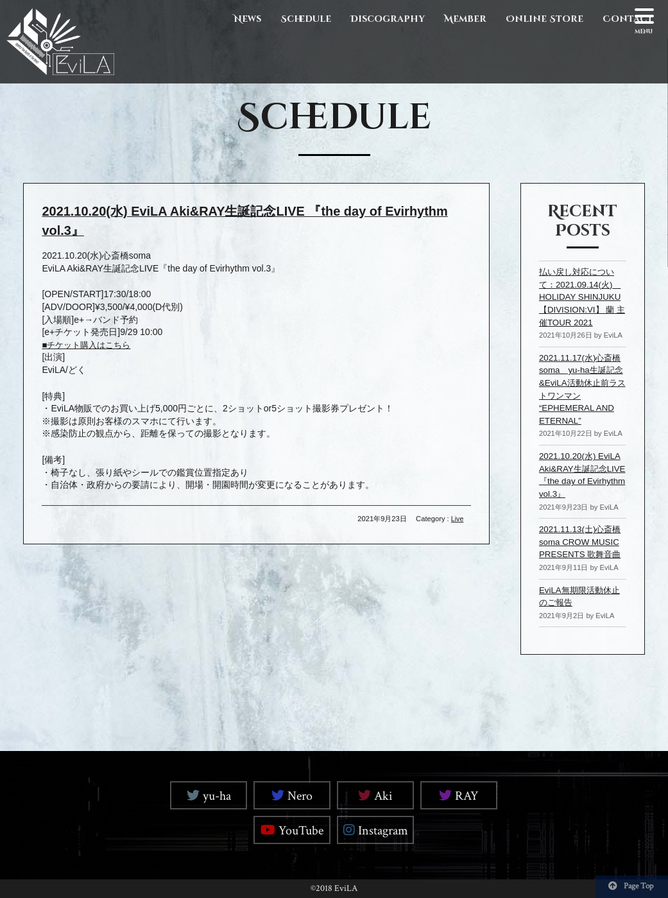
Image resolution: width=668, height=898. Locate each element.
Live (457, 518)
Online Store (544, 19)
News (247, 19)
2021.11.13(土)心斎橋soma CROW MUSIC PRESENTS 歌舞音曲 (582, 541)
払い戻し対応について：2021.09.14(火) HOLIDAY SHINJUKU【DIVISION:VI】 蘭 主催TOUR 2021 (582, 296)
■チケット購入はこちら (89, 344)
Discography (387, 19)
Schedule (305, 19)
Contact (628, 19)
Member (465, 19)
